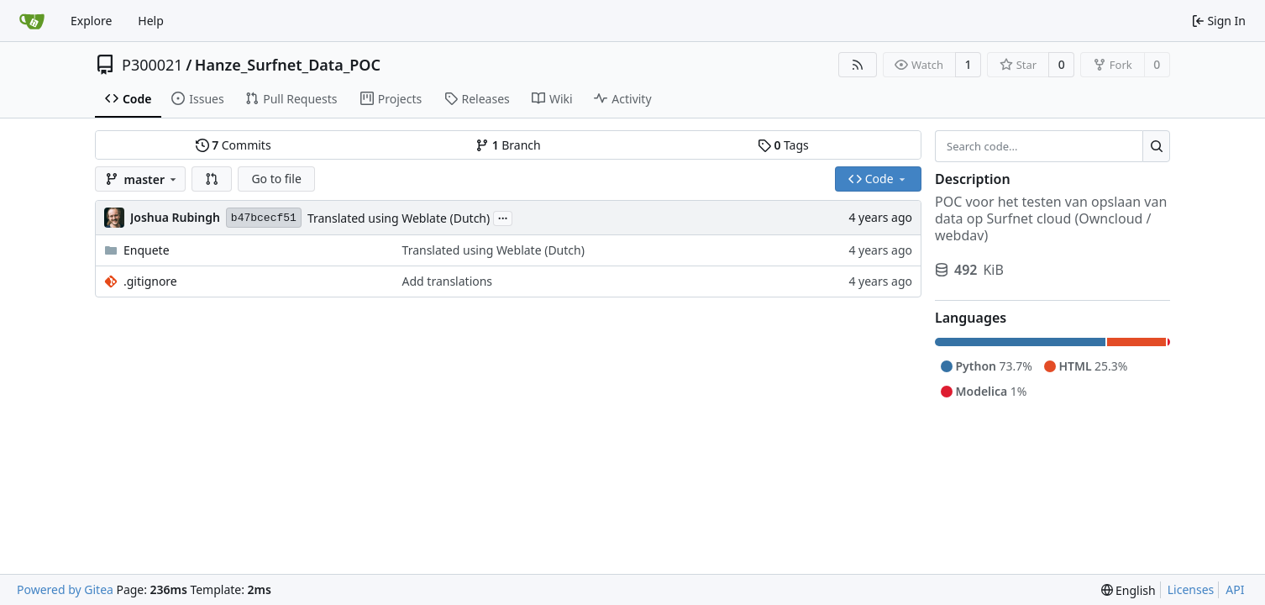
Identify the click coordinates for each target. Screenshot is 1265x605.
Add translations (447, 281)
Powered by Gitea (65, 589)
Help (151, 21)
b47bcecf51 (264, 218)
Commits (233, 145)
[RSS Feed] (857, 64)
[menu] (1128, 590)
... (503, 217)
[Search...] (1156, 146)
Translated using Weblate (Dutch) (398, 218)
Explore (91, 21)
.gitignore (150, 281)
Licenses (1191, 589)
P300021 (152, 64)
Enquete (146, 250)
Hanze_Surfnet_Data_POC (288, 64)
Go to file (276, 179)
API (1235, 589)
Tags (783, 145)
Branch (508, 145)
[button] (212, 179)
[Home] (31, 21)
